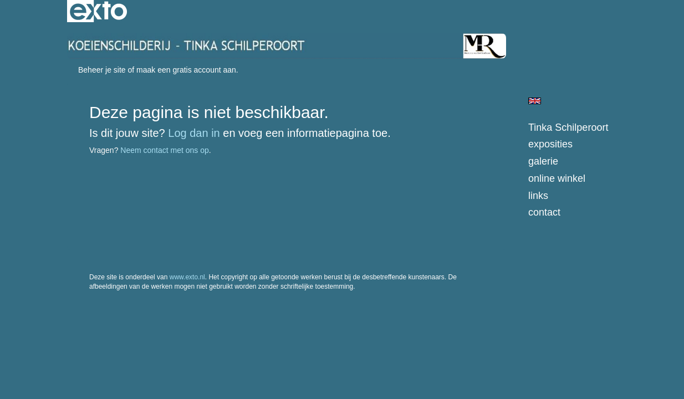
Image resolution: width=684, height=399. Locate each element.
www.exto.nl (187, 277)
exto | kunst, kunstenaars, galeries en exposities (98, 11)
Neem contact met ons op (164, 150)
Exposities (550, 144)
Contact (544, 212)
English (534, 101)
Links (538, 195)
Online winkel (556, 178)
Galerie (543, 161)
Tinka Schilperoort (568, 127)
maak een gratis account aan (186, 69)
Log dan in (194, 133)
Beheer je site (102, 69)
